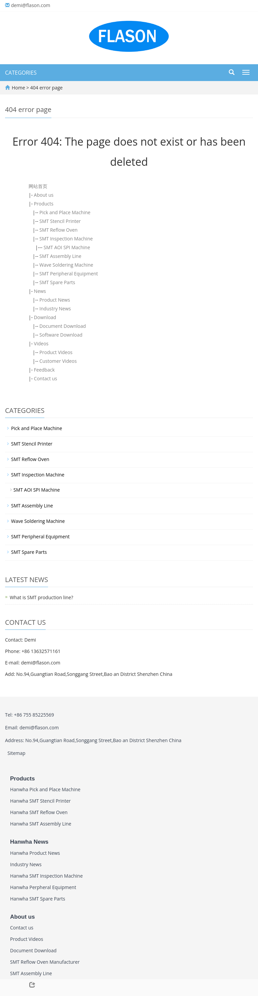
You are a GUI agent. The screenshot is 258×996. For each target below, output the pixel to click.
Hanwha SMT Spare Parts (37, 898)
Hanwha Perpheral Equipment (43, 887)
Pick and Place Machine (64, 212)
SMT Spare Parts (57, 282)
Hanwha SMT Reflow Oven (39, 812)
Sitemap (16, 753)
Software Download (60, 335)
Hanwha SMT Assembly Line (40, 823)
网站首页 (38, 186)
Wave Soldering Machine (66, 265)
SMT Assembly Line (60, 256)
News (40, 291)
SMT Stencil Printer (60, 221)
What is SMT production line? (41, 597)
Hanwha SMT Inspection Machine (46, 876)
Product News (54, 300)
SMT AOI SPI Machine (67, 247)
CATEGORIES (21, 72)
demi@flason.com (30, 5)
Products (43, 203)
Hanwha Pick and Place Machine (45, 789)
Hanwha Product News (35, 853)
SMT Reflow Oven (58, 230)
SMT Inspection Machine (66, 238)
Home (18, 87)
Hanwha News (29, 842)
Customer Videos (58, 361)
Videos (41, 343)
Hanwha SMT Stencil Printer (40, 801)
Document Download (62, 326)
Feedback (44, 370)
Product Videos (55, 352)
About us (43, 195)
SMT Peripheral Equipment (68, 273)
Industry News (55, 308)
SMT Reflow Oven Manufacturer (45, 962)
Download (45, 317)
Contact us (45, 378)
